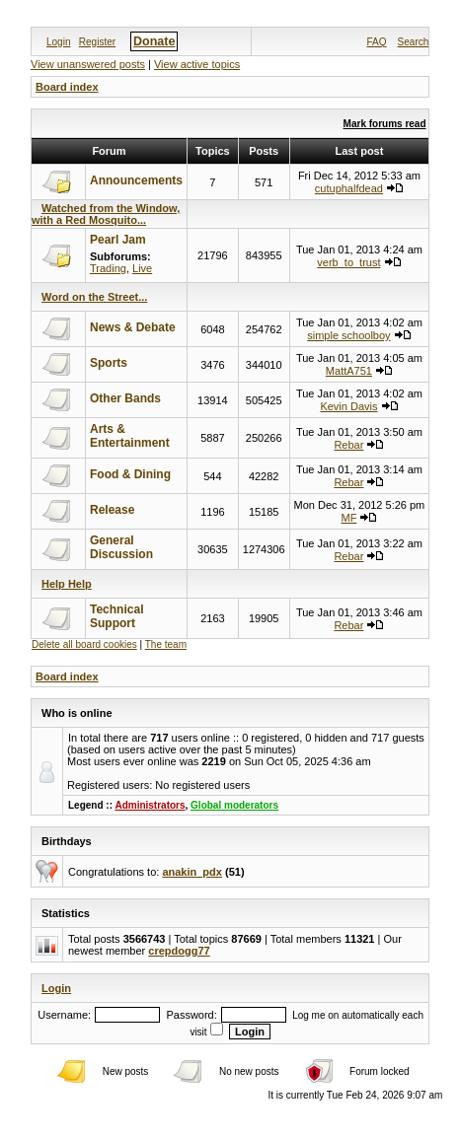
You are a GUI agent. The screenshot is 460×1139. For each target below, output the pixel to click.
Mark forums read (385, 123)
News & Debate (133, 327)
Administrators (150, 805)
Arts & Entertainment (130, 436)
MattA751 (349, 371)
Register (97, 41)
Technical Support (116, 616)
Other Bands (125, 398)
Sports (108, 363)
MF (348, 518)
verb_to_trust (348, 262)
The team (166, 644)
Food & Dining (130, 474)
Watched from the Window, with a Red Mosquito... (106, 214)
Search (413, 41)
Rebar (348, 445)
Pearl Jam (118, 240)
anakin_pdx (192, 872)
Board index (67, 87)
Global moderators (234, 805)
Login (58, 41)
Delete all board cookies (84, 644)
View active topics (197, 64)
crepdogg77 (178, 951)
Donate (154, 41)
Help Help (66, 584)
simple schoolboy (348, 335)
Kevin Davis (348, 406)
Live (142, 268)
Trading (108, 268)
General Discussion (121, 547)
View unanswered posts (88, 64)
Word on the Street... (94, 297)
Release (112, 510)
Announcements (136, 180)
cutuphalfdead (349, 188)
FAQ (376, 41)
